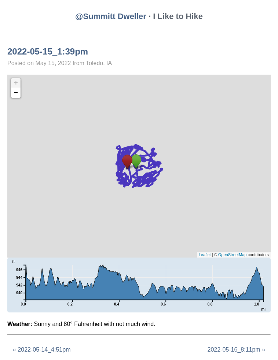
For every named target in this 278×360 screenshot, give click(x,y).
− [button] (16, 93)
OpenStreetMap (232, 254)
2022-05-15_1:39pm (47, 51)
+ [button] (16, 83)
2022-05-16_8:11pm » (236, 349)
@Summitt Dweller (110, 16)
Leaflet (205, 254)
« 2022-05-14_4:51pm (41, 349)
